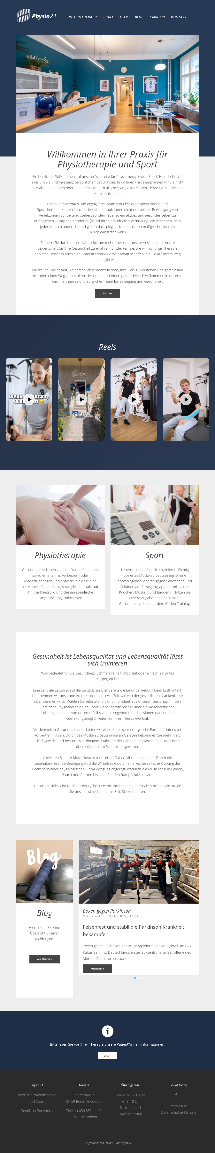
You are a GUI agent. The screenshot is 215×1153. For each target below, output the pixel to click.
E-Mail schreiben (84, 1116)
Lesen (107, 1055)
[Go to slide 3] (140, 978)
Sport (108, 17)
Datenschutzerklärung (178, 1112)
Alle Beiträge (44, 959)
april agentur (123, 1143)
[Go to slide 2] (137, 978)
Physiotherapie (83, 17)
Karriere (158, 17)
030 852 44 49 (90, 1110)
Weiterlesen (97, 968)
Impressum (178, 1106)
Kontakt (179, 17)
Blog (139, 17)
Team (124, 17)
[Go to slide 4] (143, 978)
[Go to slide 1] (135, 978)
